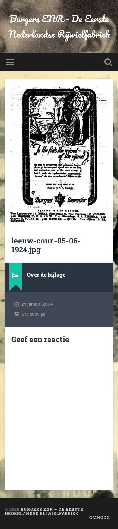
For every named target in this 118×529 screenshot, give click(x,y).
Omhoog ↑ (101, 517)
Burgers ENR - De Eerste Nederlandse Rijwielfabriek (59, 26)
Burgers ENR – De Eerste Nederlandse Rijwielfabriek (44, 511)
